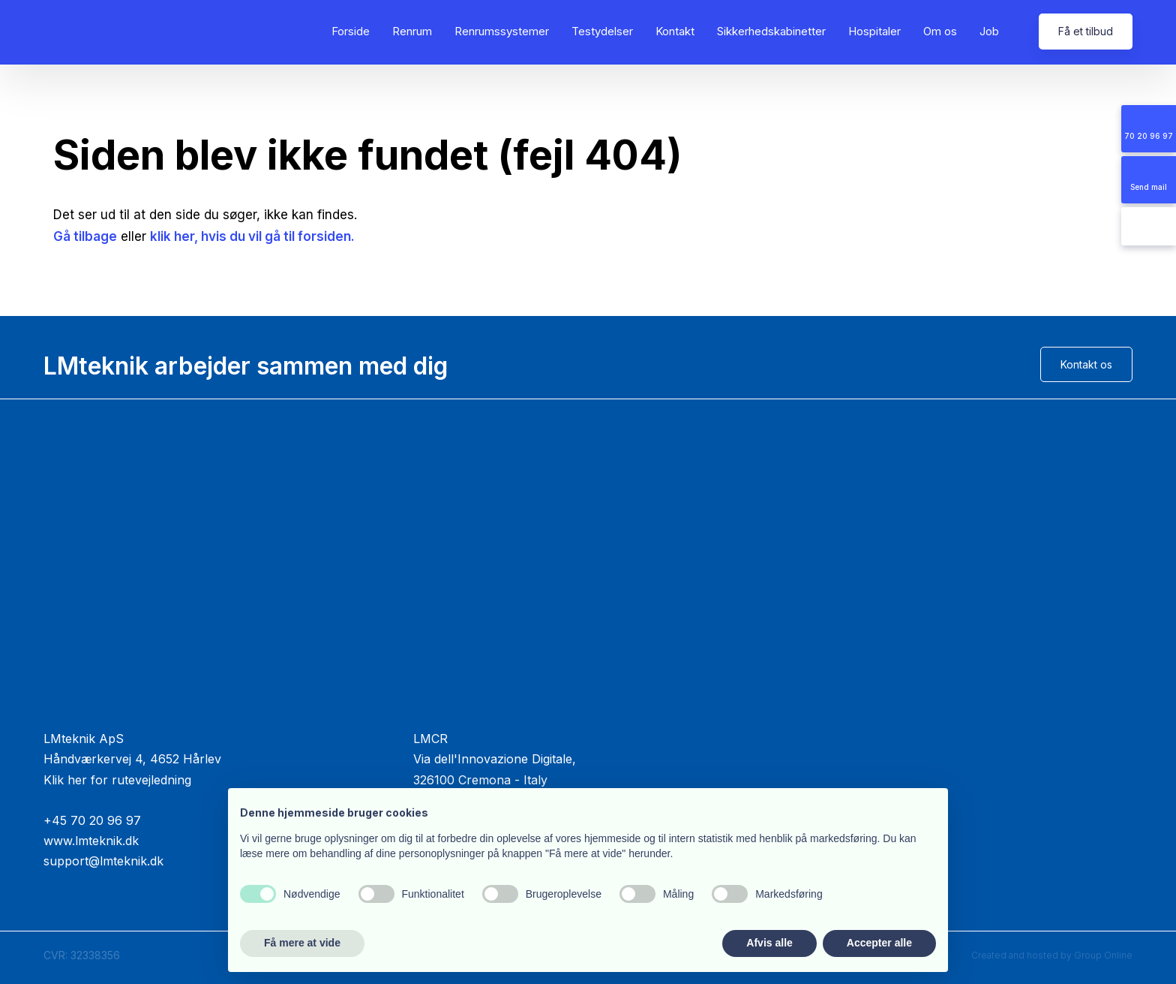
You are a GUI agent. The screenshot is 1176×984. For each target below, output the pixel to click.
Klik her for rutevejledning (117, 779)
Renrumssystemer (501, 31)
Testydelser (602, 31)
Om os (940, 31)
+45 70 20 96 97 (92, 820)
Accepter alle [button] (879, 943)
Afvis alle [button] (769, 943)
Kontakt (675, 31)
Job (989, 31)
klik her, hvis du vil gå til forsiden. (252, 236)
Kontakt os (1086, 364)
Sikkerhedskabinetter (771, 31)
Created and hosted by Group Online (1051, 955)
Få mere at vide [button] (302, 943)
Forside (351, 31)
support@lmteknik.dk (104, 860)
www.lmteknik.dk (91, 840)
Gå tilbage (85, 236)
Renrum (412, 31)
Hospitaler (874, 31)
